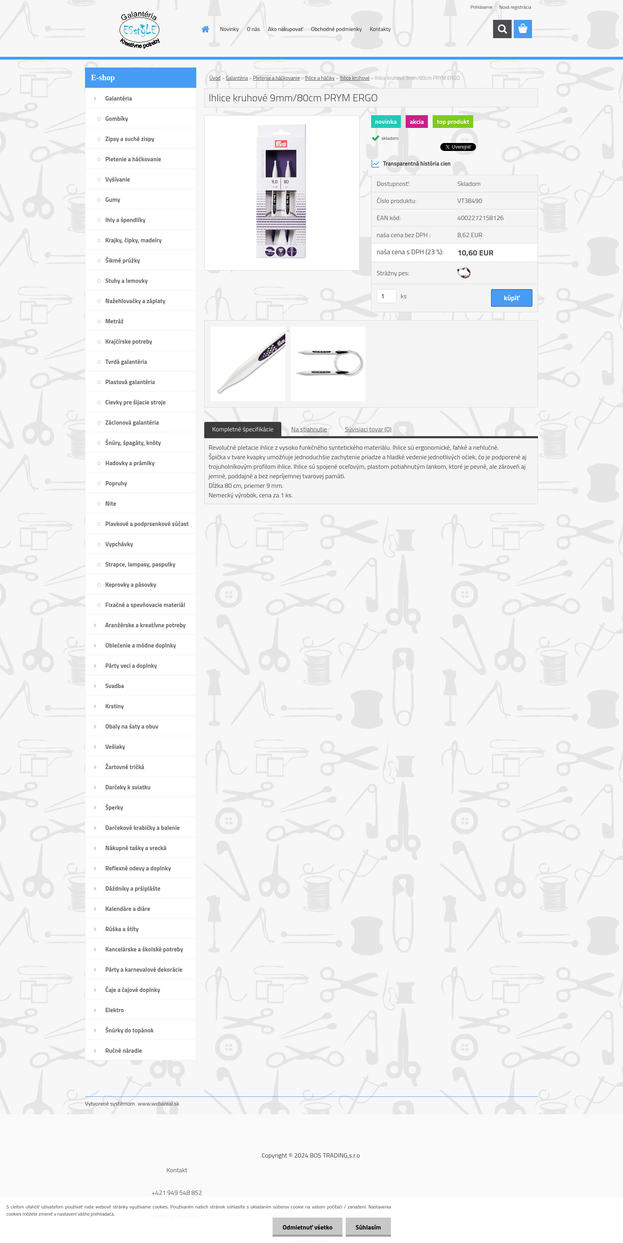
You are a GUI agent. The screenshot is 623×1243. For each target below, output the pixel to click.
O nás (253, 29)
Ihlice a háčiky (320, 78)
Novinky (229, 29)
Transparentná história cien (411, 163)
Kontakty (380, 29)
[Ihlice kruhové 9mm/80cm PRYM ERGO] (282, 119)
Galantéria (237, 78)
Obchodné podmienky (336, 29)
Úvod (215, 78)
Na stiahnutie (309, 429)
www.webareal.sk (159, 1103)
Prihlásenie (481, 7)
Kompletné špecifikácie (242, 429)
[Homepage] (205, 29)
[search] (502, 29)
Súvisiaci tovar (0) (368, 429)
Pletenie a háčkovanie (276, 78)
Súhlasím (368, 1227)
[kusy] (387, 296)
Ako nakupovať (285, 29)
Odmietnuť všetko (307, 1227)
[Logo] (139, 29)
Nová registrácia (515, 7)
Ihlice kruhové (355, 78)
